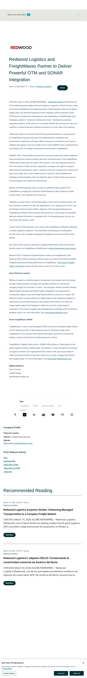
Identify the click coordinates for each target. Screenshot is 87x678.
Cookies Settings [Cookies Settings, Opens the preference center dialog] (9, 674)
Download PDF (10, 461)
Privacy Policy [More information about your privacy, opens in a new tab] (7, 669)
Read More (9, 535)
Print (5, 458)
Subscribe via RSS (11, 465)
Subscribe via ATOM (12, 468)
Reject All (76, 674)
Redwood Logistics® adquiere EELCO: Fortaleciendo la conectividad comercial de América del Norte (36, 560)
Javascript (8, 472)
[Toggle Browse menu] (78, 14)
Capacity (23, 410)
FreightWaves (24, 406)
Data (59, 406)
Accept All (61, 674)
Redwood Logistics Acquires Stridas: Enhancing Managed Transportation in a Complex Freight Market (38, 512)
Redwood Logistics (44, 87)
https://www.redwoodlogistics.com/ (18, 443)
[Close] (83, 663)
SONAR (35, 406)
